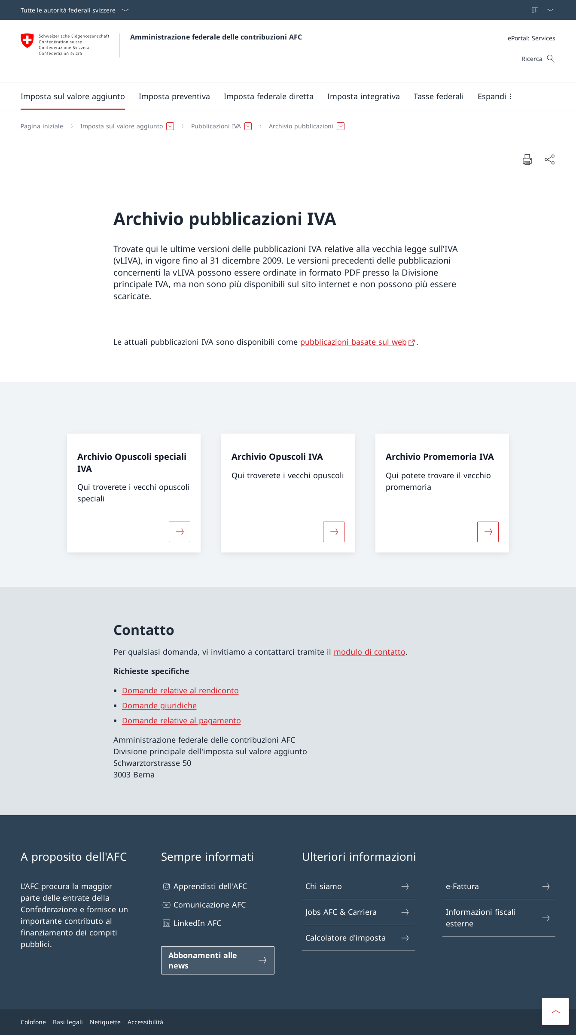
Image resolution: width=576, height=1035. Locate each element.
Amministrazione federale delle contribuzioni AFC (216, 37)
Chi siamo (358, 886)
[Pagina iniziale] (42, 126)
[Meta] (532, 37)
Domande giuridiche (159, 705)
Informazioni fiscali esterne (498, 918)
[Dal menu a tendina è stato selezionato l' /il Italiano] (539, 10)
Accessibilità (145, 1022)
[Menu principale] (281, 96)
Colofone (33, 1022)
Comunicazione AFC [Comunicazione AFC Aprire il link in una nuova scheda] (203, 904)
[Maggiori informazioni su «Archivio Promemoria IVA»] (488, 532)
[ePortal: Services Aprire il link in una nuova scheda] (532, 37)
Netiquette (105, 1022)
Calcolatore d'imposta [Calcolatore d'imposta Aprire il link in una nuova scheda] (358, 937)
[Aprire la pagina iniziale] (161, 50)
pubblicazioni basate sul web (353, 342)
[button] (73, 96)
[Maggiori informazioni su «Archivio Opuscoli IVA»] (333, 532)
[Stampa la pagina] (527, 159)
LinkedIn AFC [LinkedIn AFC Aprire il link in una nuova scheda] (191, 923)
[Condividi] (549, 159)
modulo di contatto (369, 651)
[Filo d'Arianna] (284, 126)
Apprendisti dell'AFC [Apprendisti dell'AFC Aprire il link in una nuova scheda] (204, 886)
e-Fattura (498, 886)
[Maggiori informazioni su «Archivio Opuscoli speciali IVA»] (179, 532)
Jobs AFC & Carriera (358, 912)
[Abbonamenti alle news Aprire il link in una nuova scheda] (217, 960)
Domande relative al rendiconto (180, 690)
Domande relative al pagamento (181, 720)
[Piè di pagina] (288, 1022)
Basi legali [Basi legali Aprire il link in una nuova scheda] (68, 1022)
